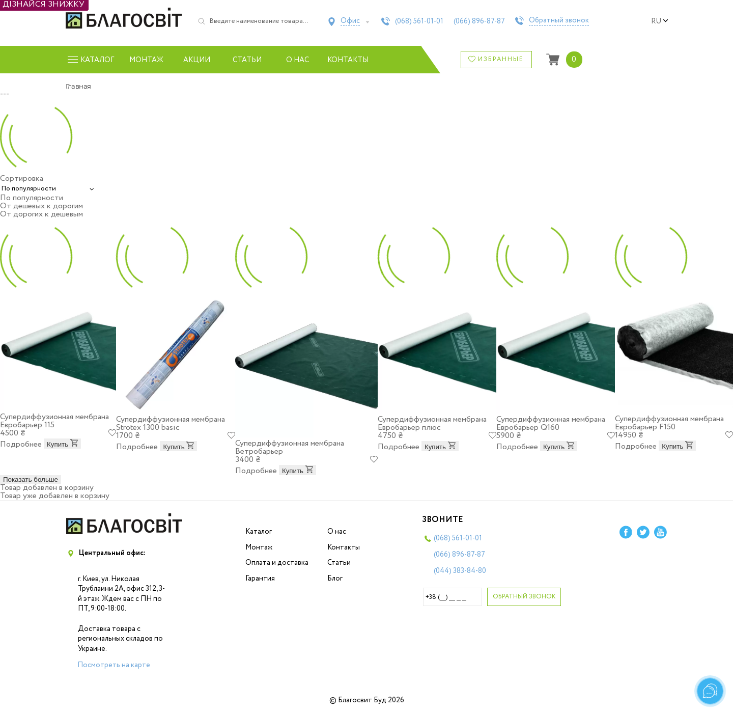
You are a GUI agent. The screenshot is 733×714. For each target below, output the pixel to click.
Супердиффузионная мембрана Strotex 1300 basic (170, 423)
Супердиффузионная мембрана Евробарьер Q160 (550, 423)
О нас (297, 60)
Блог (335, 578)
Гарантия (260, 578)
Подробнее (21, 444)
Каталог (258, 532)
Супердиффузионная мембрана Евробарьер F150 (669, 423)
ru (659, 21)
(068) (419, 21)
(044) (460, 571)
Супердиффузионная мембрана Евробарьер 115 (54, 421)
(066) (479, 21)
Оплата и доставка (276, 563)
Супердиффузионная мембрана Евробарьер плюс (432, 423)
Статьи (247, 60)
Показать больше (30, 479)
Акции (196, 60)
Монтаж (146, 60)
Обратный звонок (559, 20)
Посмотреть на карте (113, 665)
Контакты (348, 60)
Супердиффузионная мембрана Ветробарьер (289, 447)
